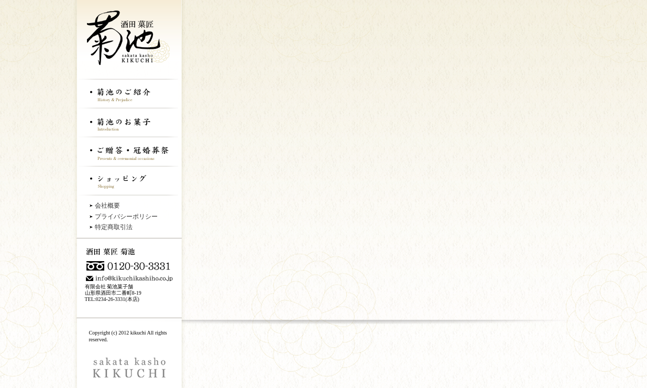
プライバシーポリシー (126, 216)
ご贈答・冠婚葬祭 (128, 150)
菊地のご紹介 (128, 93)
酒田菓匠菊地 (129, 39)
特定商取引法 (114, 227)
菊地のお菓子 (128, 121)
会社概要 (107, 205)
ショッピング (128, 180)
